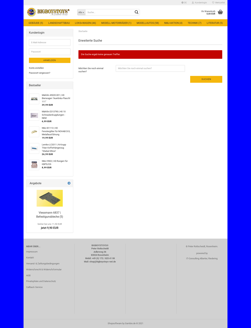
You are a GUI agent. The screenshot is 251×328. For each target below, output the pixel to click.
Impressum (31, 251)
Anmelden (49, 60)
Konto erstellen (36, 68)
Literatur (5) (215, 23)
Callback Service (34, 287)
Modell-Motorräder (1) (116, 23)
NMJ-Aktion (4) (173, 23)
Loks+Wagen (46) (85, 23)
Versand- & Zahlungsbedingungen (42, 263)
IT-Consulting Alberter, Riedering (202, 258)
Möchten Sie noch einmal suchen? (90, 70)
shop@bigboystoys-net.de (102, 261)
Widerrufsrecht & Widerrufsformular (44, 269)
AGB (28, 275)
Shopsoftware (115, 323)
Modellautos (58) (148, 23)
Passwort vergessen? (39, 73)
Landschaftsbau (59, 23)
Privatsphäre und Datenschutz (41, 281)
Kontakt (30, 257)
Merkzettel (218, 2)
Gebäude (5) (36, 23)
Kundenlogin (199, 2)
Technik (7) (194, 23)
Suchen (206, 79)
